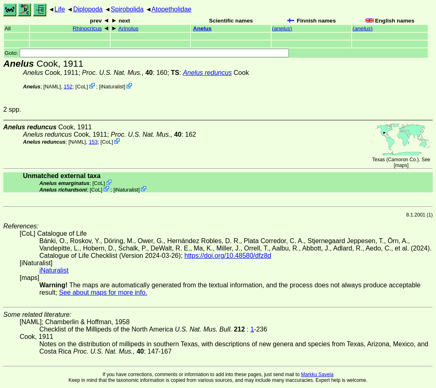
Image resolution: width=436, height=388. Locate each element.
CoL (81, 86)
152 (68, 86)
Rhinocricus (87, 28)
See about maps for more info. (103, 292)
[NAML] (52, 86)
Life (59, 9)
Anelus (202, 28)
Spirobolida (127, 9)
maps (401, 165)
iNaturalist (112, 86)
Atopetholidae (171, 9)
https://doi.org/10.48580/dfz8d (227, 255)
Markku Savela (317, 374)
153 (93, 142)
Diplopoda (87, 9)
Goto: (147, 53)
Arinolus (128, 28)
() (282, 28)
